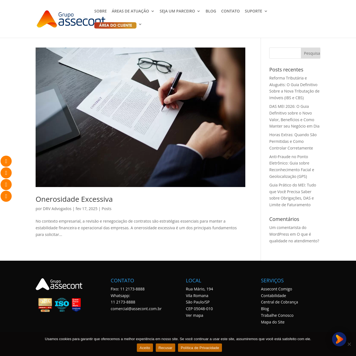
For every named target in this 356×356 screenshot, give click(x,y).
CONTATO (230, 11)
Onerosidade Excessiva (74, 199)
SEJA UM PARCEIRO (177, 11)
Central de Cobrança (279, 302)
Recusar (165, 348)
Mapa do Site (273, 322)
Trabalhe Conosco (277, 315)
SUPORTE (253, 11)
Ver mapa (194, 315)
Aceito (145, 348)
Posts (106, 208)
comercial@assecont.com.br (136, 308)
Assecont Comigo (276, 289)
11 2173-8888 (123, 302)
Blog (265, 308)
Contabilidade (273, 295)
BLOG (211, 11)
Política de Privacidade (200, 348)
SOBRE (100, 11)
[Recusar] (349, 344)
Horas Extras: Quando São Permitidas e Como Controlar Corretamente (293, 141)
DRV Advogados (57, 208)
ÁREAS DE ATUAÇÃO (130, 11)
